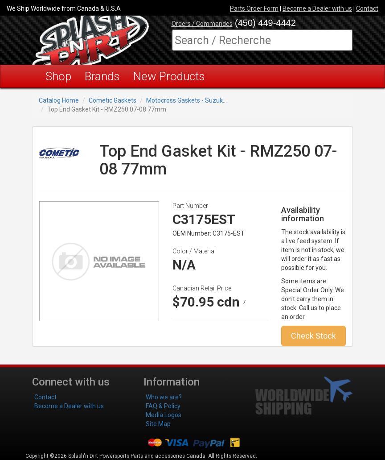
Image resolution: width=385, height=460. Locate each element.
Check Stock (313, 335)
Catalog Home (59, 100)
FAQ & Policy (163, 406)
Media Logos (163, 415)
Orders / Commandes (202, 23)
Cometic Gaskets (112, 100)
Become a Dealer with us (317, 8)
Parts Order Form (254, 8)
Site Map (158, 423)
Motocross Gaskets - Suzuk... (186, 100)
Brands (102, 76)
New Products (169, 76)
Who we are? (164, 397)
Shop (58, 76)
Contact (367, 8)
